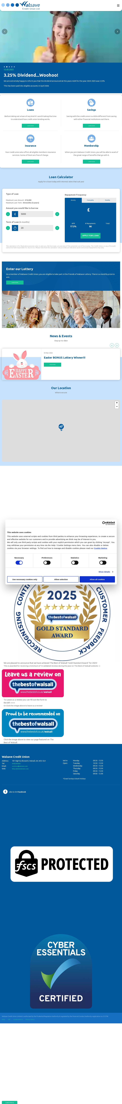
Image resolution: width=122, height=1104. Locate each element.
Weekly (73, 203)
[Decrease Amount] (9, 216)
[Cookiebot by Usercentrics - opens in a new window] (104, 523)
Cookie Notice (100, 548)
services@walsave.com (22, 770)
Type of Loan (12, 196)
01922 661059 (17, 768)
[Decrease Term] (9, 231)
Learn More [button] (15, 286)
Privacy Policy (31, 1024)
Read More (52, 369)
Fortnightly (90, 203)
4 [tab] (12, 66)
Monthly (107, 203)
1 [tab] (4, 66)
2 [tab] (7, 66)
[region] (61, 435)
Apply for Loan (90, 239)
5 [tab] (14, 66)
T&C (9, 1024)
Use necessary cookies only (24, 579)
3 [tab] (9, 66)
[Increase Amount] (56, 216)
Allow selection (61, 579)
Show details (104, 572)
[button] (4, 31)
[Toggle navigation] (118, 5)
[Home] (19, 5)
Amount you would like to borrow (22, 210)
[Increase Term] (56, 231)
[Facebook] (14, 796)
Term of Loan (17, 225)
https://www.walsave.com (23, 773)
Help (3, 1024)
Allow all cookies (97, 579)
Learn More (30, 126)
